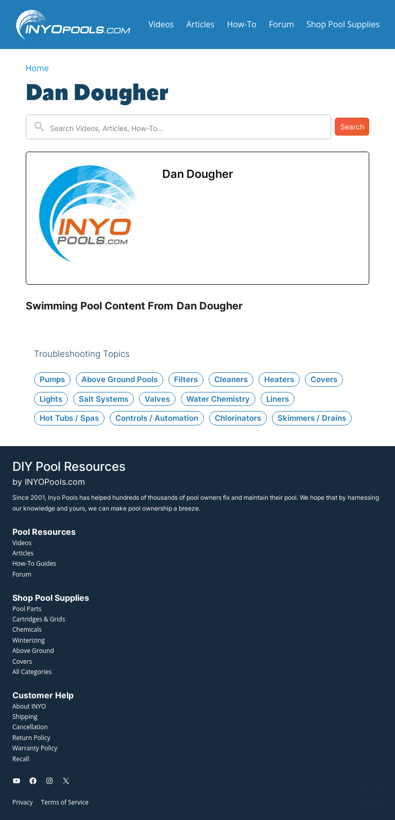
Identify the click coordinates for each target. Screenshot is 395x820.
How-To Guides (34, 563)
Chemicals (27, 629)
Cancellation (30, 727)
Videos (21, 542)
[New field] (187, 127)
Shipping (25, 716)
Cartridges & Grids (38, 619)
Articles (22, 553)
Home (37, 68)
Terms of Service (65, 802)
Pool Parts (27, 608)
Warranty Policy (34, 748)
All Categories (31, 671)
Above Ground (33, 650)
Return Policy (31, 737)
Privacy (22, 802)
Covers (22, 661)
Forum (21, 574)
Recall (20, 759)
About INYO (29, 706)
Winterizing (28, 640)
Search (352, 126)
